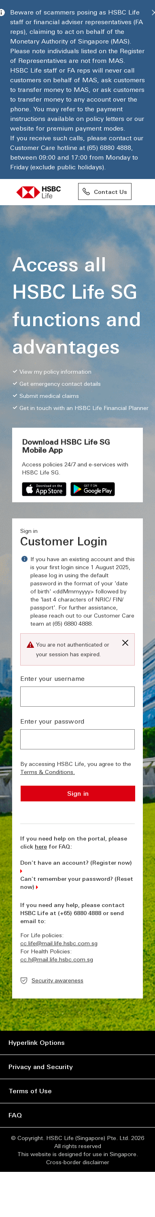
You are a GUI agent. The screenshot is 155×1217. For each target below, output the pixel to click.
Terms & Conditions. (47, 771)
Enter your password (52, 721)
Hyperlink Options (36, 1042)
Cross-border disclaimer (77, 1161)
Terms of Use (30, 1090)
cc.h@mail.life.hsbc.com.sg (56, 959)
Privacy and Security (40, 1066)
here (41, 846)
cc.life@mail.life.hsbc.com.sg (59, 943)
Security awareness (57, 980)
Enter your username (52, 678)
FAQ (15, 1115)
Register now (111, 862)
